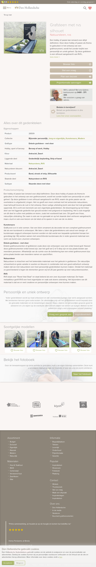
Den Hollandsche (59, 507)
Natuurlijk (13, 456)
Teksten (55, 444)
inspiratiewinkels (83, 314)
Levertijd (55, 447)
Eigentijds (13, 447)
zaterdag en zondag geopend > (81, 2)
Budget (12, 441)
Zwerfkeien (14, 476)
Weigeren (19, 563)
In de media (56, 510)
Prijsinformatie (57, 453)
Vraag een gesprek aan (60, 314)
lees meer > (55, 57)
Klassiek (13, 450)
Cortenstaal (14, 471)
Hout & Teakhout (16, 465)
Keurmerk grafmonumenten (62, 516)
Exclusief (13, 444)
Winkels (55, 484)
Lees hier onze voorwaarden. (69, 115)
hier (60, 557)
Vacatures (56, 513)
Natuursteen (34, 163)
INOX (12, 468)
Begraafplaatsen (58, 441)
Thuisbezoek (57, 487)
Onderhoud (56, 450)
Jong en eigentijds (57, 138)
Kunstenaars (71, 138)
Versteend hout (16, 473)
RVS (43, 163)
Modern (81, 138)
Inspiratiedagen (58, 495)
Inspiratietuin (57, 465)
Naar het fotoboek (82, 374)
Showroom (56, 468)
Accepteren (7, 563)
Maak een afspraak (59, 492)
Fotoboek (56, 471)
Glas (11, 479)
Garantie (55, 456)
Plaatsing (55, 473)
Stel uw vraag (57, 490)
